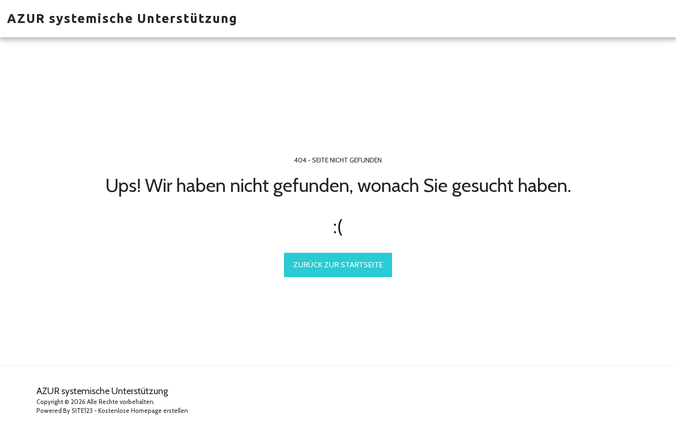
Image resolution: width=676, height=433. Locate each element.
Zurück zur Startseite (338, 264)
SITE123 (82, 410)
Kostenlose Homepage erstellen (143, 410)
